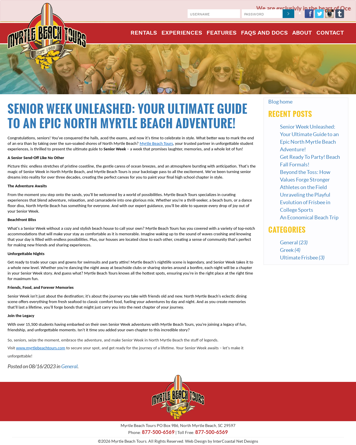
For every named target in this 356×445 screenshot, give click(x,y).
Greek (290, 250)
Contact (330, 33)
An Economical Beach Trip (309, 217)
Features (222, 33)
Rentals (144, 33)
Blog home (280, 102)
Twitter (319, 13)
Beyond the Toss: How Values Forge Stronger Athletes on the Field (305, 179)
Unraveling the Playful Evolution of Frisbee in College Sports (305, 202)
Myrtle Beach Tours (47, 36)
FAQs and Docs (264, 33)
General (69, 366)
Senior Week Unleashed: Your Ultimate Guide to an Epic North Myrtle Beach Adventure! (127, 116)
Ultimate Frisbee (302, 257)
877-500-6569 (158, 432)
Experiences (181, 33)
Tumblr (339, 13)
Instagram (329, 13)
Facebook (309, 13)
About (302, 33)
